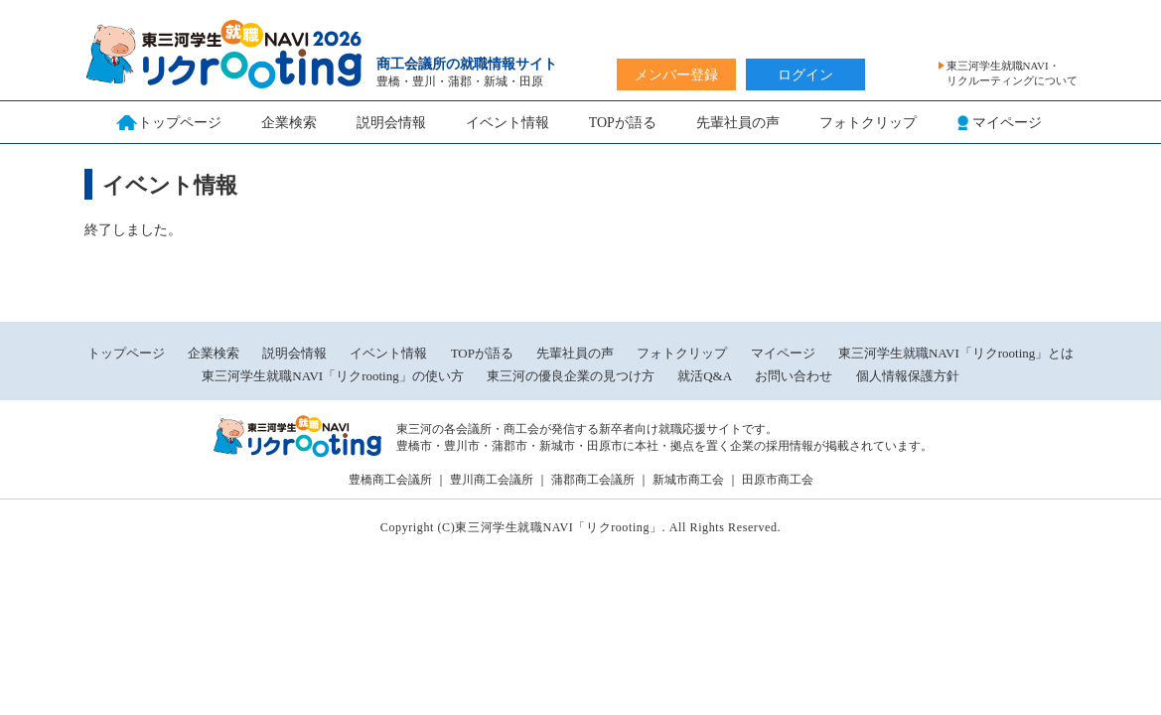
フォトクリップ (868, 122)
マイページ (783, 353)
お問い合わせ (793, 375)
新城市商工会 (688, 480)
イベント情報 (507, 122)
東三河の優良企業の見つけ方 (572, 375)
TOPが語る (622, 122)
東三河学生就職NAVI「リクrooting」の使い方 (332, 375)
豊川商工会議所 (491, 480)
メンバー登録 (676, 75)
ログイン (805, 75)
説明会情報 (391, 122)
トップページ (126, 353)
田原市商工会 (777, 480)
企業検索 (289, 122)
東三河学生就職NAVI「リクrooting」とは (956, 353)
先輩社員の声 (738, 122)
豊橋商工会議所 (390, 480)
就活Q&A (704, 375)
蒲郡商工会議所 (593, 480)
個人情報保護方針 (907, 375)
